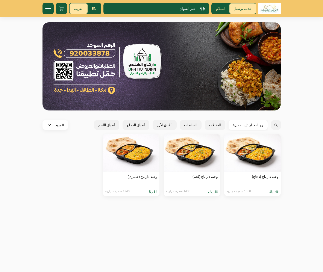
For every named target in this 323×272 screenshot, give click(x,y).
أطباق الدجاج (136, 124)
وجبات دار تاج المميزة (248, 124)
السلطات (190, 124)
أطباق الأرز (164, 124)
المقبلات (215, 124)
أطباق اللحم (106, 124)
